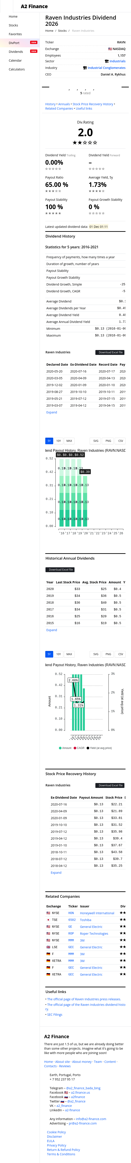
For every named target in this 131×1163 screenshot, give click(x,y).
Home (49, 31)
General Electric (91, 927)
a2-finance (72, 1110)
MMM (71, 940)
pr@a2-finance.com (83, 1123)
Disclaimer (54, 1136)
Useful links (84, 108)
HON (71, 913)
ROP (71, 933)
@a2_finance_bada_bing (83, 1088)
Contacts (50, 1066)
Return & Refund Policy (63, 1150)
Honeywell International (97, 913)
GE (70, 927)
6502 (72, 920)
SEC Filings (55, 1014)
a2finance (78, 1097)
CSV (120, 441)
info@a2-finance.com (91, 1119)
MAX (69, 441)
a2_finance (64, 1106)
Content (110, 1062)
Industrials (118, 61)
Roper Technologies (94, 933)
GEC (71, 947)
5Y (49, 441)
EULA (51, 1141)
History (50, 104)
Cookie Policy (56, 1132)
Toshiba (85, 920)
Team (98, 1062)
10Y (58, 441)
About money (82, 1062)
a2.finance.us (80, 1092)
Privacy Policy (56, 1145)
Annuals (64, 104)
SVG (95, 441)
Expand (51, 412)
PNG (107, 441)
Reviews (65, 1066)
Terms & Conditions (61, 1154)
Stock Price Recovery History (93, 104)
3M (82, 940)
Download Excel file (110, 352)
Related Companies (59, 108)
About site (62, 1062)
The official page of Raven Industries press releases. (85, 999)
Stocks (62, 31)
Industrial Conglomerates (107, 68)
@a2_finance (76, 1101)
